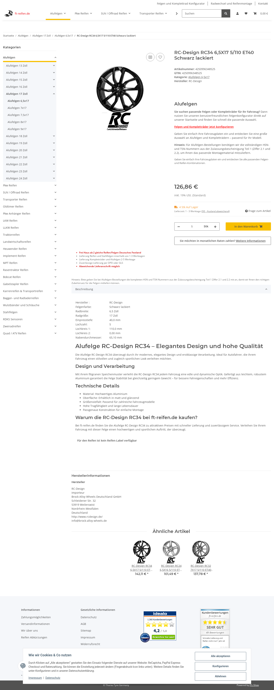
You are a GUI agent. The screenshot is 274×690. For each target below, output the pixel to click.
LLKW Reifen (11, 227)
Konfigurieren (220, 666)
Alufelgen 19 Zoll (16, 143)
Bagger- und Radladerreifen (21, 298)
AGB (83, 624)
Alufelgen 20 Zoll (16, 150)
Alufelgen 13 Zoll (16, 65)
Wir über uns (29, 630)
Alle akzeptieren (219, 656)
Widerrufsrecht (90, 644)
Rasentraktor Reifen (15, 270)
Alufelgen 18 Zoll (16, 136)
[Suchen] (202, 13)
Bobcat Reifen (12, 277)
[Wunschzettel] (246, 13)
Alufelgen (9, 57)
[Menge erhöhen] (215, 226)
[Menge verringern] (178, 226)
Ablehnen (219, 676)
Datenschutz (89, 617)
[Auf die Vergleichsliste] (150, 57)
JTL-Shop (254, 685)
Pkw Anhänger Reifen (16, 213)
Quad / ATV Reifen (14, 333)
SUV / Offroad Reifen (16, 192)
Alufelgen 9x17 (17, 129)
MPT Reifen (10, 263)
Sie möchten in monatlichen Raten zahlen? (223, 241)
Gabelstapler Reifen (15, 284)
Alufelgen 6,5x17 (198, 77)
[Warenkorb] (260, 13)
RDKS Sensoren (13, 319)
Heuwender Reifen (15, 249)
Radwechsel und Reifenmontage (231, 3)
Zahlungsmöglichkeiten (36, 617)
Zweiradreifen (12, 326)
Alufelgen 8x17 (17, 122)
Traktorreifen (11, 234)
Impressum (88, 637)
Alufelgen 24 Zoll (16, 178)
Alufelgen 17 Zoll (17, 94)
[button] (237, 13)
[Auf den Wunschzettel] (160, 57)
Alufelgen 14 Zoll (16, 72)
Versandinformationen (35, 624)
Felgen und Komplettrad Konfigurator (181, 3)
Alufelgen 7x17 (17, 108)
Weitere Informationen (251, 241)
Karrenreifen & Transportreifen (23, 291)
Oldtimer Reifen (13, 206)
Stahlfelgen (10, 312)
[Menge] (192, 226)
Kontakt (263, 3)
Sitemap (86, 630)
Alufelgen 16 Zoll (16, 87)
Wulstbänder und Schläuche (21, 305)
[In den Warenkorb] (75, 48)
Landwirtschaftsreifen (17, 242)
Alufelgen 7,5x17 (18, 115)
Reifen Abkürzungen (34, 637)
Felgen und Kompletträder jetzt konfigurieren (204, 127)
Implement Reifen (14, 256)
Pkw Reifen (10, 185)
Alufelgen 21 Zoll (16, 157)
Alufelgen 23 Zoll (16, 171)
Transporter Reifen (15, 199)
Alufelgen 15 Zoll (16, 79)
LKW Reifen (10, 220)
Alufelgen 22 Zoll (16, 164)
